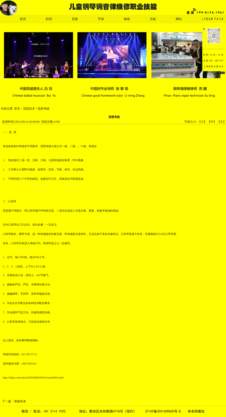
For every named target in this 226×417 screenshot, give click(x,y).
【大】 (221, 121)
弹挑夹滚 (20, 401)
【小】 (202, 121)
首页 (23, 19)
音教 (75, 19)
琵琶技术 (29, 108)
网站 (179, 19)
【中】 (211, 121)
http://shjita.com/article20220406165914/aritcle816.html (33, 377)
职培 (49, 19)
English (206, 19)
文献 (153, 19)
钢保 (127, 19)
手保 (101, 19)
